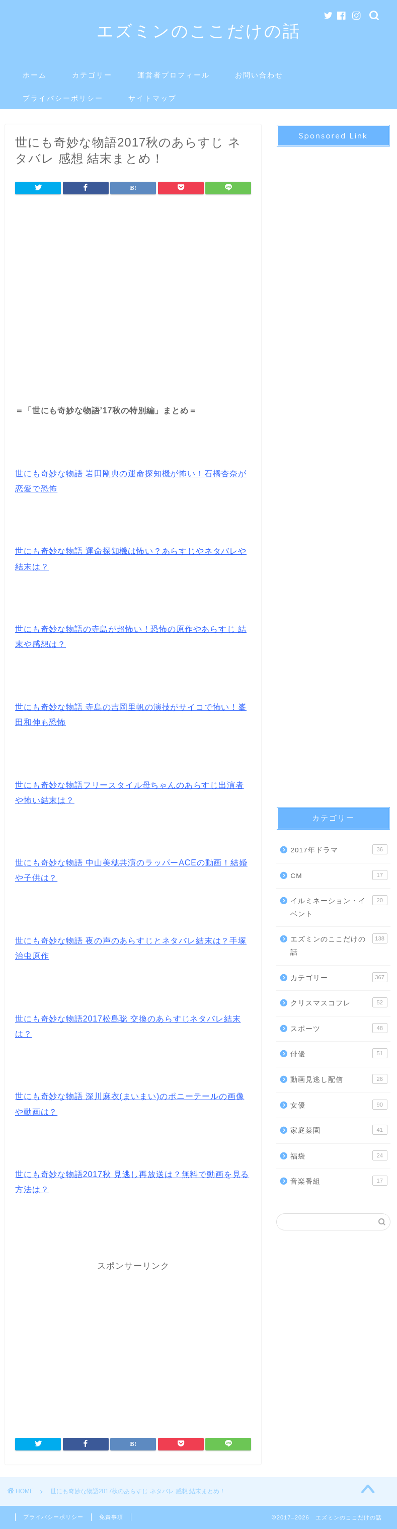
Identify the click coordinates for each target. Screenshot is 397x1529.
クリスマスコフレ (338, 1002)
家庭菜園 (338, 1130)
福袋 (338, 1155)
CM (338, 875)
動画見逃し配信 (338, 1079)
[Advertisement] (133, 286)
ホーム (35, 75)
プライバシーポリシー (63, 98)
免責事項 (111, 1517)
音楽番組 (338, 1181)
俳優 (338, 1053)
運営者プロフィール (173, 75)
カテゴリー (92, 75)
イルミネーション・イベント (338, 906)
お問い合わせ (259, 75)
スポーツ (338, 1028)
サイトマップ (152, 98)
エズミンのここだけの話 (199, 30)
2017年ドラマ (338, 849)
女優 (338, 1105)
